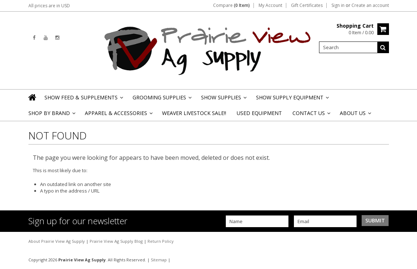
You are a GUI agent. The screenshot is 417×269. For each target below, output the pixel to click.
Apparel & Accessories (118, 115)
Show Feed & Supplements (83, 99)
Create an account (370, 5)
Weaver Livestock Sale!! (194, 113)
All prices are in (49, 6)
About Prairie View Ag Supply (57, 241)
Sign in (338, 5)
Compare (231, 5)
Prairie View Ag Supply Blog (117, 241)
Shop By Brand (51, 115)
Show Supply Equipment (292, 99)
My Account (270, 5)
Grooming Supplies (161, 99)
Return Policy (160, 241)
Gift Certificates (307, 5)
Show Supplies (223, 99)
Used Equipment (259, 113)
